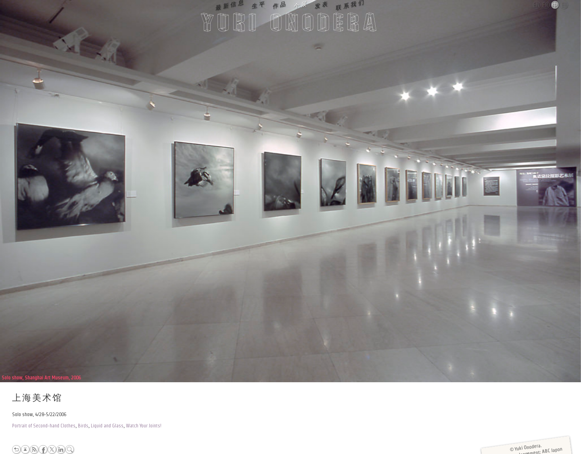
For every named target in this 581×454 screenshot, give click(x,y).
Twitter (52, 449)
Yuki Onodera (290, 24)
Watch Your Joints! (143, 425)
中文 (555, 5)
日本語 (564, 5)
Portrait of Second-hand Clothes (43, 425)
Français (546, 5)
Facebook (43, 449)
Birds (83, 425)
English (537, 5)
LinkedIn (60, 449)
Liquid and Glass (107, 425)
